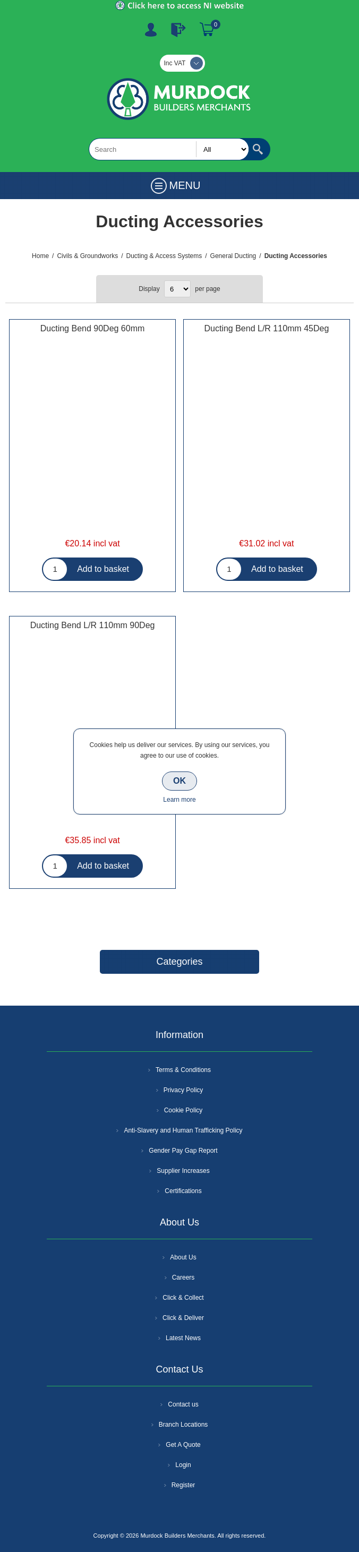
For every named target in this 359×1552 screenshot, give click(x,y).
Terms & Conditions (183, 1070)
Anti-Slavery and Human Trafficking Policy (183, 1130)
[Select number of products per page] (177, 288)
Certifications (183, 1191)
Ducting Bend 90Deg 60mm (92, 328)
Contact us (183, 1404)
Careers (183, 1277)
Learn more (179, 799)
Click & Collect (183, 1297)
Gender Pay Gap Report (183, 1150)
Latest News (183, 1338)
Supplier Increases (183, 1170)
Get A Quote (183, 1444)
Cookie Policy (183, 1110)
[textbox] (169, 149)
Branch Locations (183, 1424)
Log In (178, 29)
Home (40, 256)
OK (179, 780)
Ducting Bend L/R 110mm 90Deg (92, 625)
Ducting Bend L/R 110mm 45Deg (266, 328)
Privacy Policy (183, 1090)
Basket (207, 29)
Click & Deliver (183, 1318)
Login (183, 1465)
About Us (183, 1257)
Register (150, 29)
